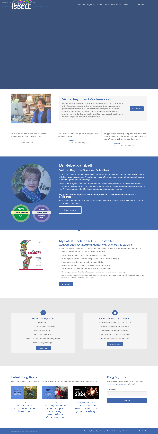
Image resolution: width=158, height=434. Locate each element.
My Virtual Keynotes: (43, 318)
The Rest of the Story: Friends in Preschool (24, 408)
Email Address (112, 389)
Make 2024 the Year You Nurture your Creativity (86, 408)
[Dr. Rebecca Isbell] (21, 5)
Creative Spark (88, 403)
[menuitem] (81, 5)
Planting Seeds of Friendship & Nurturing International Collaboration (55, 411)
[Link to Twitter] (139, 430)
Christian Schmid (33, 431)
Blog (24, 403)
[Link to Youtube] (145, 430)
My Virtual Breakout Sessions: (115, 318)
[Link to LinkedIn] (136, 430)
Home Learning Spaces (115, 384)
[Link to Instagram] (142, 430)
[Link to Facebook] (133, 430)
